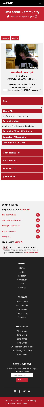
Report (15, 38)
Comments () (11, 152)
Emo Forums (22, 313)
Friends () (9, 168)
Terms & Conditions (13, 400)
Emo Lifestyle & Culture (22, 350)
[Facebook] (19, 391)
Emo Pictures (22, 305)
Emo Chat (22, 317)
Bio (5, 101)
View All (25, 209)
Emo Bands (22, 339)
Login (22, 272)
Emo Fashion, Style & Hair (22, 346)
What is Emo (22, 331)
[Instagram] (35, 16)
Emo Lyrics (22, 343)
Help (22, 283)
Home (22, 268)
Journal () (9, 176)
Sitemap (22, 287)
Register (22, 276)
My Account (22, 279)
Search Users (22, 301)
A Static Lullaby (9, 231)
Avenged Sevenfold (31, 252)
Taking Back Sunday (10, 226)
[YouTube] (29, 391)
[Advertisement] (22, 29)
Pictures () (9, 160)
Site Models (22, 309)
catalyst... (6, 237)
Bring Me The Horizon (11, 220)
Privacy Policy (30, 400)
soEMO (7, 3)
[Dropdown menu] (40, 3)
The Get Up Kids (9, 215)
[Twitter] (24, 391)
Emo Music (22, 335)
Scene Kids (22, 354)
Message (5, 38)
